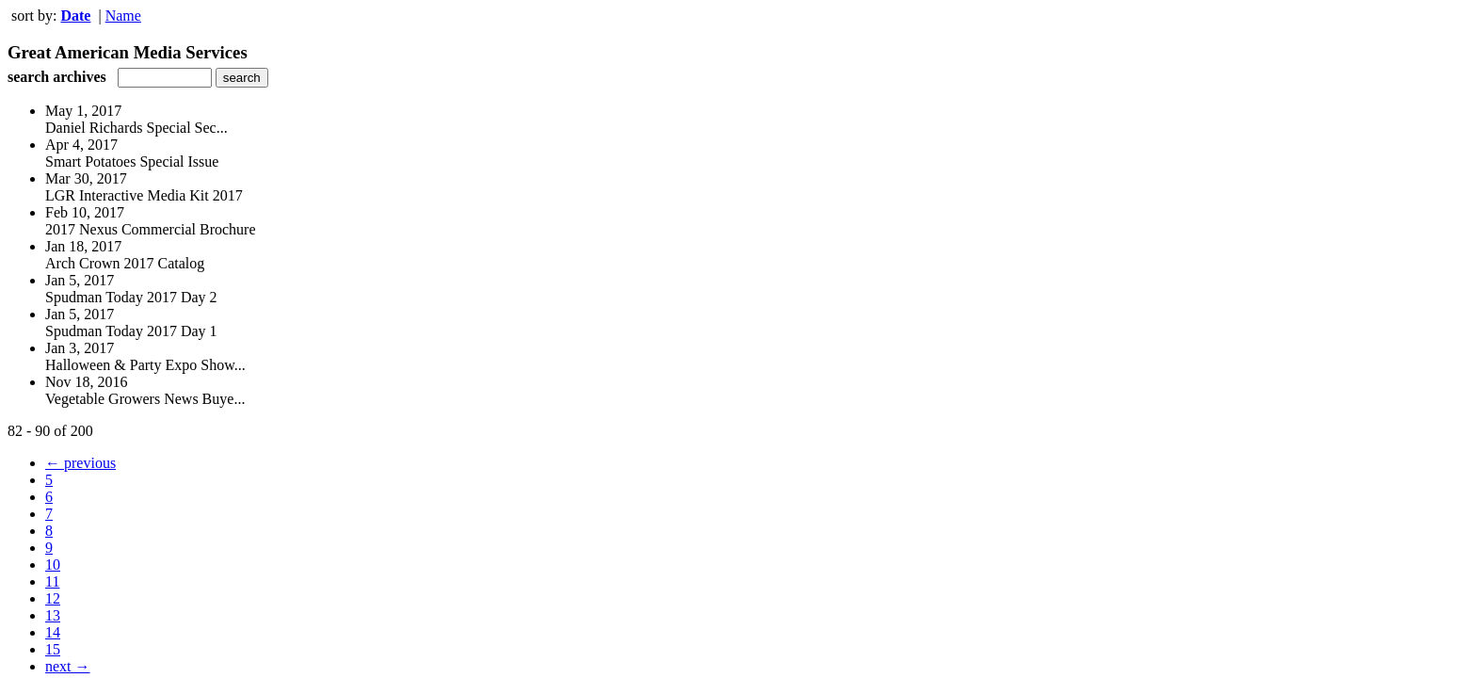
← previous (80, 463)
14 (52, 632)
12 (52, 598)
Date (75, 16)
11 (52, 581)
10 (52, 565)
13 (52, 615)
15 (52, 649)
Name (123, 16)
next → (67, 666)
